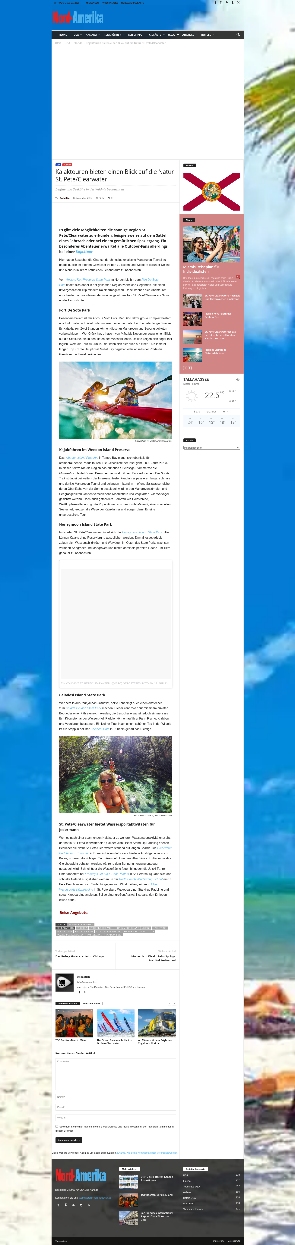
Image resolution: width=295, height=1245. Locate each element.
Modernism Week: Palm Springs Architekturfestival (153, 958)
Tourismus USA (191, 1186)
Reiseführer (114, 35)
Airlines (190, 35)
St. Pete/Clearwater (81, 924)
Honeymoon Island (127, 928)
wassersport (95, 934)
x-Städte (157, 35)
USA (78, 35)
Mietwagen (92, 2)
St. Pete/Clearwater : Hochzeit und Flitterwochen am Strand (222, 297)
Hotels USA (189, 1197)
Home (63, 34)
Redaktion (65, 197)
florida (82, 928)
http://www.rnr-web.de (87, 982)
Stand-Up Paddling (135, 931)
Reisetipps (136, 35)
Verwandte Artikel (68, 1003)
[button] (238, 35)
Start (58, 43)
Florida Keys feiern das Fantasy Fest (218, 315)
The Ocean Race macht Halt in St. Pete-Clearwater (114, 1041)
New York (188, 1203)
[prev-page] (169, 1004)
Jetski (146, 928)
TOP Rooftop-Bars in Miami (71, 1040)
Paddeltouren (84, 931)
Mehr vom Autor (91, 1003)
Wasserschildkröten (70, 934)
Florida (78, 43)
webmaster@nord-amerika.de (95, 1197)
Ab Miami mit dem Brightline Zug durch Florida (155, 1041)
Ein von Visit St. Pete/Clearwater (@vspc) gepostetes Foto (105, 683)
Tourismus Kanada (193, 1209)
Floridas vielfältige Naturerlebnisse (215, 351)
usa (152, 931)
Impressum (218, 1240)
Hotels (207, 35)
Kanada (93, 35)
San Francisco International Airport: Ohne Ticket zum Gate (157, 1216)
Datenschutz (234, 1240)
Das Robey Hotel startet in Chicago (80, 956)
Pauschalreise (110, 2)
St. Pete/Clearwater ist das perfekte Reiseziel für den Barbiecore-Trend (220, 335)
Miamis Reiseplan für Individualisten (201, 269)
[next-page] (174, 1004)
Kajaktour (160, 928)
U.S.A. (173, 35)
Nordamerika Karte (132, 2)
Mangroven (64, 931)
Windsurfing (114, 934)
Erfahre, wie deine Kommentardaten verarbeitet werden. (147, 1152)
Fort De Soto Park (101, 928)
